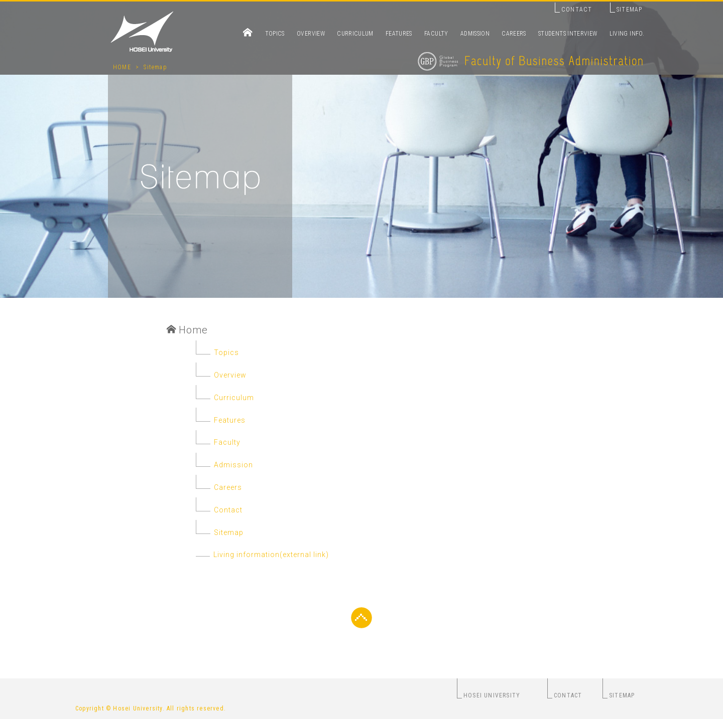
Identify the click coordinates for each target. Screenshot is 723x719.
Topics (226, 352)
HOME (122, 67)
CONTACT (576, 9)
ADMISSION (475, 33)
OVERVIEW (311, 33)
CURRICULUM (355, 33)
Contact (228, 510)
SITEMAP (629, 9)
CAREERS (514, 33)
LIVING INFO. (627, 33)
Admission (233, 465)
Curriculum (234, 398)
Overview (230, 375)
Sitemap (155, 67)
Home (187, 330)
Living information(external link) (236, 555)
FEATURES (399, 33)
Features (230, 420)
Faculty (227, 442)
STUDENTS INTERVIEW (567, 33)
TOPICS (275, 33)
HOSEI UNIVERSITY (491, 695)
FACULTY (436, 33)
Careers (228, 487)
